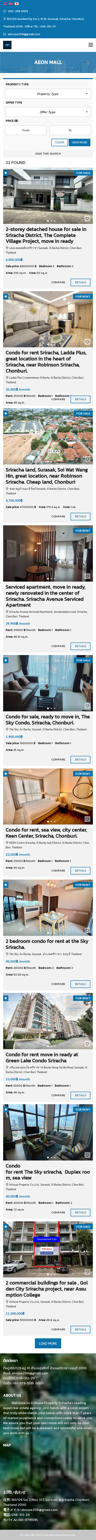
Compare (58, 282)
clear (60, 142)
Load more (48, 1343)
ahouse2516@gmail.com (21, 34)
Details (80, 282)
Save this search (48, 154)
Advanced (79, 142)
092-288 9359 (15, 11)
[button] (48, 94)
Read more (38, 1432)
